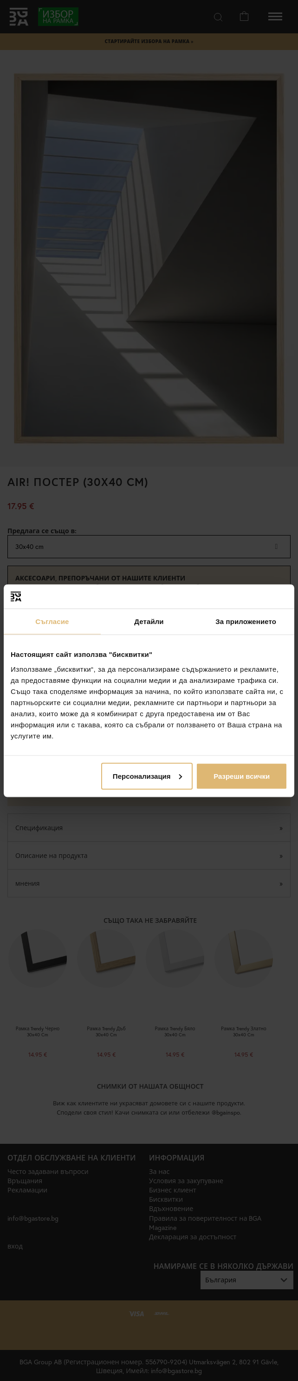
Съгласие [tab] (52, 621)
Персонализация (147, 776)
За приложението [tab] (245, 621)
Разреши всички (242, 776)
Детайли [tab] (148, 621)
